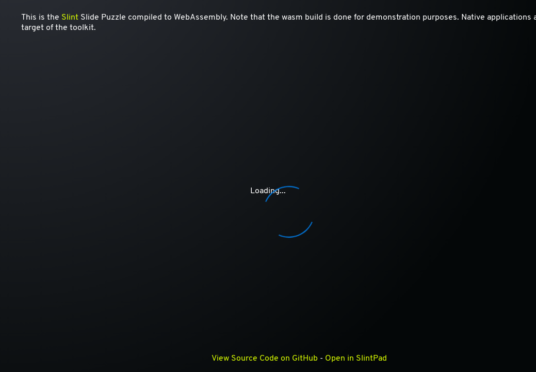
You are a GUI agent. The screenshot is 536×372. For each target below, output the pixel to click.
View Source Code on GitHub (265, 358)
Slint (69, 17)
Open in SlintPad (356, 358)
